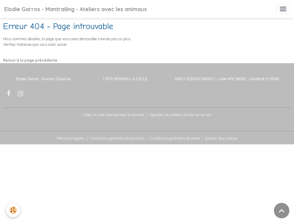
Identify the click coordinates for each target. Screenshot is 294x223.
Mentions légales (71, 138)
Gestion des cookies (221, 138)
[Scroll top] (281, 210)
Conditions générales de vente (175, 138)
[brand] (75, 9)
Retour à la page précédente (30, 60)
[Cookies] (13, 210)
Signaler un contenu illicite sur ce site (180, 114)
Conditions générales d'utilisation (117, 138)
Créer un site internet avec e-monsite (113, 114)
